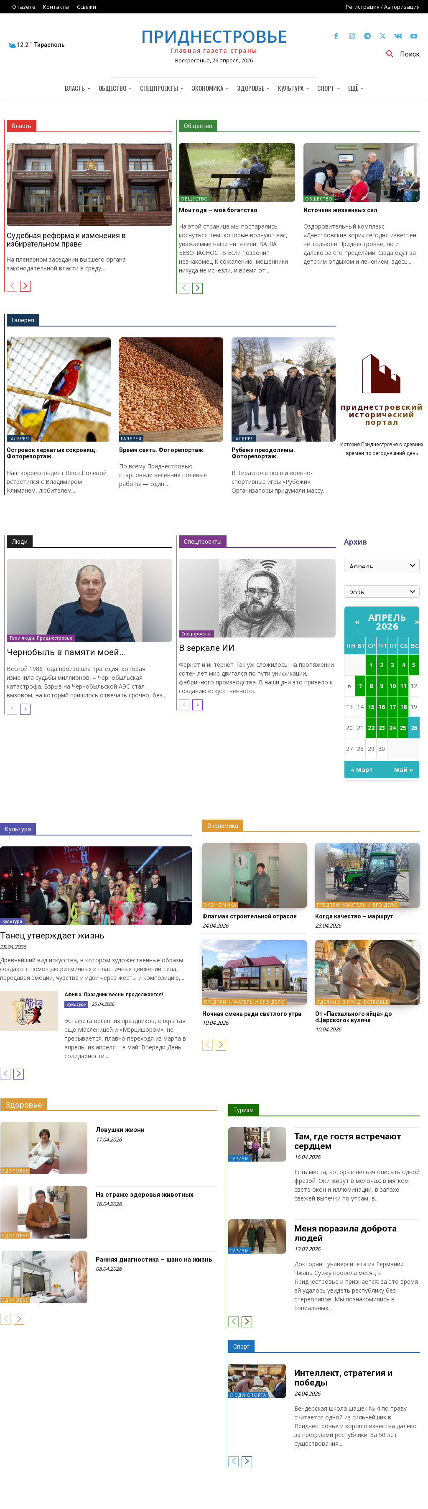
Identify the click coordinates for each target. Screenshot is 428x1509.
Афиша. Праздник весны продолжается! (113, 994)
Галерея (23, 320)
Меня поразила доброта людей (345, 1234)
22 (371, 728)
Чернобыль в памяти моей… (66, 652)
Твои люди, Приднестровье (40, 638)
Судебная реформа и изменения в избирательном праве (66, 239)
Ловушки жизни (120, 1130)
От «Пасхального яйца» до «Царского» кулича (353, 1016)
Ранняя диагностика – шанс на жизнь (154, 1259)
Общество (198, 126)
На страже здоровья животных (145, 1194)
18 (403, 707)
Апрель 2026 (387, 621)
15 (371, 707)
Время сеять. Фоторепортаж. (162, 450)
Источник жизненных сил (340, 210)
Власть (21, 126)
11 (403, 686)
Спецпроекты (203, 541)
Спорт (241, 1346)
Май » (403, 770)
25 (403, 728)
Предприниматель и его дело (357, 905)
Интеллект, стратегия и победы (343, 1378)
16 (381, 707)
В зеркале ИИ (206, 648)
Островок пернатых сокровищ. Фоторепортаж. (52, 453)
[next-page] (25, 286)
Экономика (222, 826)
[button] (400, 54)
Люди (20, 541)
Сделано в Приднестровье (353, 1002)
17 (392, 707)
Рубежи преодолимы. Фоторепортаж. (263, 453)
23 (381, 728)
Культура (18, 829)
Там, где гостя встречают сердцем (347, 1141)
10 (392, 686)
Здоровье (23, 1105)
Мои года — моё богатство (218, 210)
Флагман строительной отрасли (249, 916)
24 (392, 728)
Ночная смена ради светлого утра (251, 1013)
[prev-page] (12, 286)
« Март (362, 770)
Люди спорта (248, 1395)
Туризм (243, 1110)
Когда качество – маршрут (354, 916)
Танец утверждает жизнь (52, 936)
